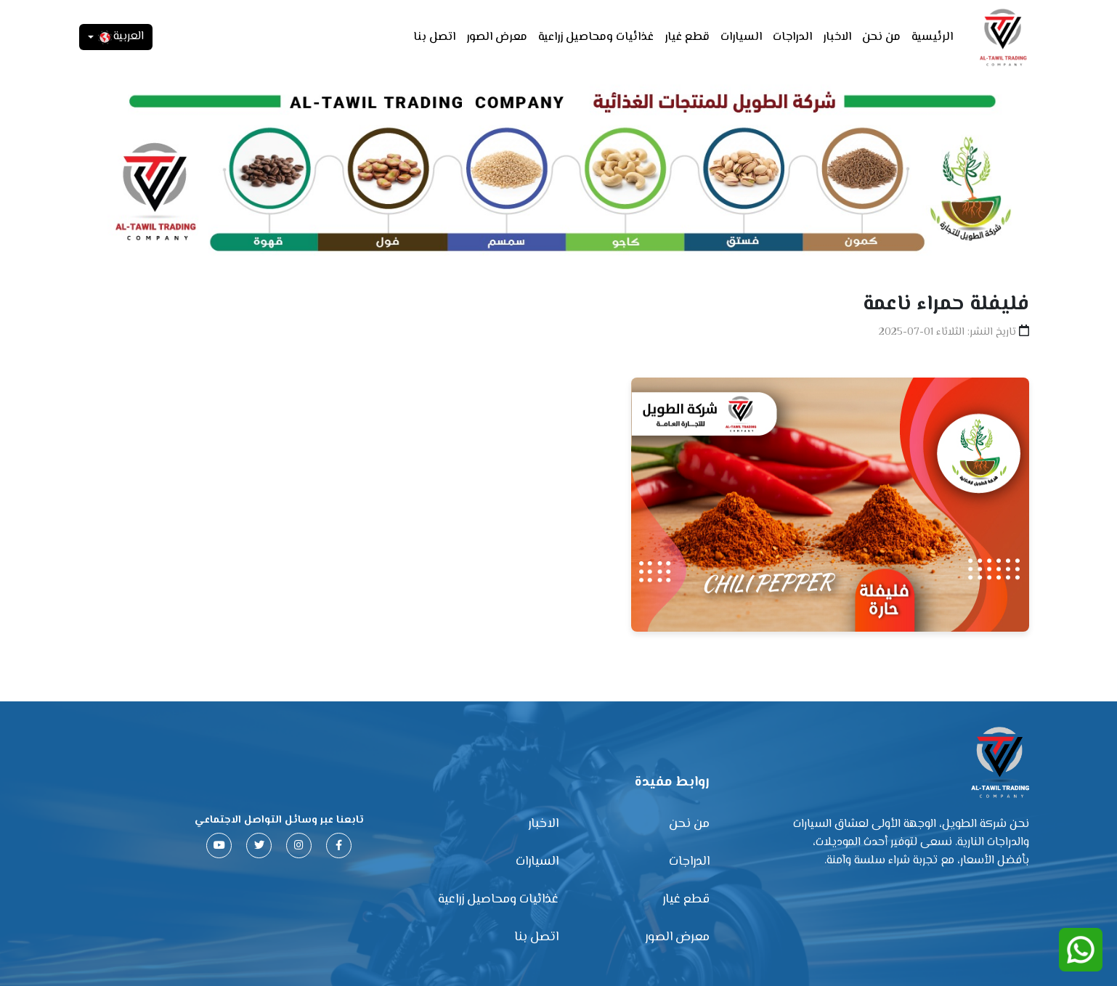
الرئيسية (932, 37)
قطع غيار (687, 37)
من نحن (881, 37)
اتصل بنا (434, 37)
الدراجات (792, 37)
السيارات (741, 37)
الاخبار (837, 37)
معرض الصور (496, 37)
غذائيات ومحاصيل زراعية (596, 37)
